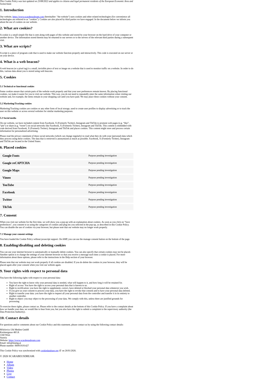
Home (10, 361)
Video (10, 367)
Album (10, 364)
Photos (10, 370)
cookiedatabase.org (49, 350)
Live (9, 373)
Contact (11, 376)
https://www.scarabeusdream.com (28, 16)
